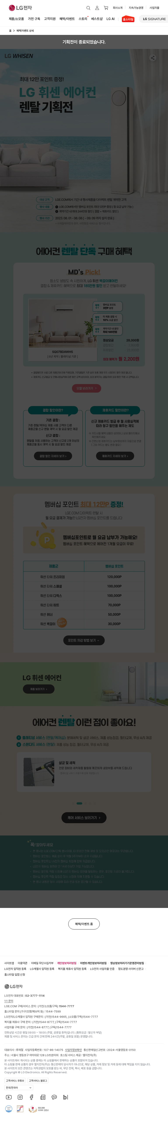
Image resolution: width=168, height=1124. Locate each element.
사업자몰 (154, 7)
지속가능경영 (136, 7)
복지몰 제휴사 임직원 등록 (72, 969)
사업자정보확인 (73, 1050)
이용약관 (22, 963)
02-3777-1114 (35, 995)
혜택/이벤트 (67, 18)
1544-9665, (59, 1016)
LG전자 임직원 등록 (15, 969)
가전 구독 (34, 19)
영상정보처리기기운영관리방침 (127, 963)
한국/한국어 (12, 1087)
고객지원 (50, 18)
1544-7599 (53, 1011)
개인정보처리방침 (66, 963)
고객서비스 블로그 (38, 1080)
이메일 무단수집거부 (42, 963)
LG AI (111, 18)
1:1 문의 (8, 1001)
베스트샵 (97, 18)
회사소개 (117, 7)
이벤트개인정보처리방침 (93, 963)
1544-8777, (47, 1022)
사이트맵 (9, 963)
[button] (88, 8)
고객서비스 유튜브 (15, 1080)
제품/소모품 (16, 19)
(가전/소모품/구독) (55, 1006)
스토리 (83, 18)
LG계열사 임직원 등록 (42, 969)
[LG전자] (20, 8)
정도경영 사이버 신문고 (131, 969)
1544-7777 (90, 1016)
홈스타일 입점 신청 (14, 974)
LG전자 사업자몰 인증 (102, 969)
